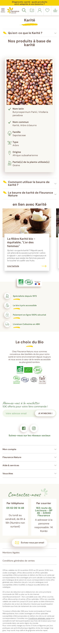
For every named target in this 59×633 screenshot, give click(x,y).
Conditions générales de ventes (19, 560)
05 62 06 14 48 (15, 508)
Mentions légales (11, 552)
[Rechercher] (24, 10)
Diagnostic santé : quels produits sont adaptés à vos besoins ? (29, 3)
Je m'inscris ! (45, 413)
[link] (39, 10)
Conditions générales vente (39, 618)
